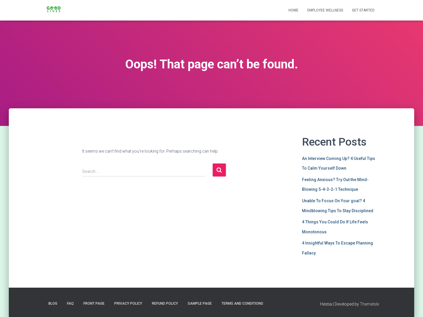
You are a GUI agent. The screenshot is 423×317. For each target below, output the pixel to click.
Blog (52, 303)
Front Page (94, 303)
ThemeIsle (369, 304)
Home (293, 10)
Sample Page (200, 303)
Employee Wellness (325, 10)
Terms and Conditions (242, 303)
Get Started (363, 10)
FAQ (70, 303)
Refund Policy (165, 303)
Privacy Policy (128, 303)
